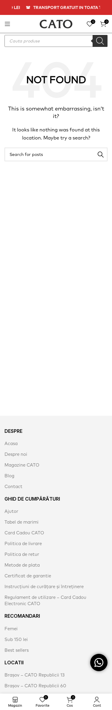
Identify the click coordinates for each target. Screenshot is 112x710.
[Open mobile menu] (7, 24)
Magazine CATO (21, 465)
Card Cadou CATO (24, 533)
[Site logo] (56, 23)
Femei (11, 628)
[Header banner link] (56, 7)
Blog (9, 476)
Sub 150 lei (16, 639)
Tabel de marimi (21, 522)
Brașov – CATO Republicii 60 (35, 685)
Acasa (11, 443)
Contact (13, 486)
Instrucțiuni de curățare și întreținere (44, 586)
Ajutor (11, 511)
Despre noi (15, 454)
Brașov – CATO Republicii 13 (34, 675)
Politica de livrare (23, 543)
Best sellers (16, 650)
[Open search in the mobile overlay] (56, 41)
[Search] (56, 154)
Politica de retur (21, 554)
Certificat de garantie (27, 576)
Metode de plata (22, 565)
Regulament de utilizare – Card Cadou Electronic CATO (45, 600)
